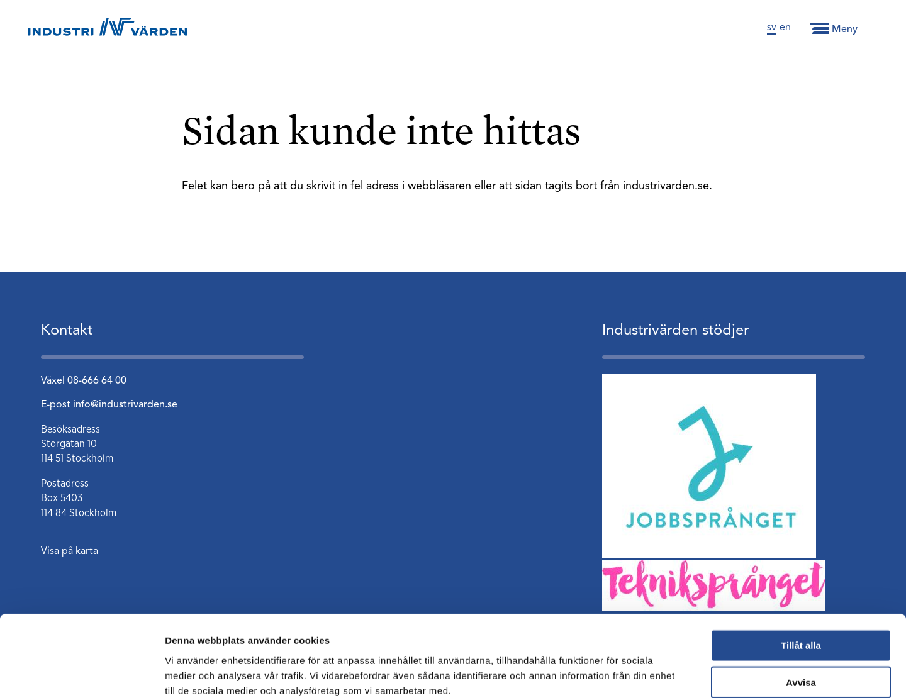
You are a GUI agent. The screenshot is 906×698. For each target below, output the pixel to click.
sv (771, 28)
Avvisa (801, 614)
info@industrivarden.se (125, 405)
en (785, 28)
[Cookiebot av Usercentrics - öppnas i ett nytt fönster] (81, 673)
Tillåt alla (801, 577)
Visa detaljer (684, 673)
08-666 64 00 (96, 381)
